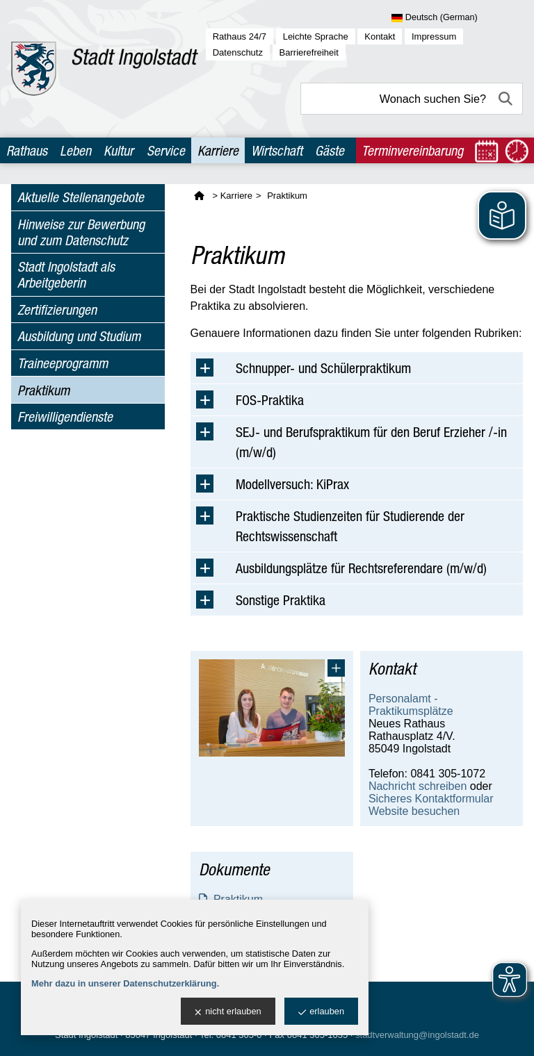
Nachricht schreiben (418, 786)
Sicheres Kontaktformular (431, 799)
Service (166, 150)
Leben (75, 150)
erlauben (321, 1012)
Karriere (217, 150)
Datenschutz (238, 52)
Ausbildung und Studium (78, 336)
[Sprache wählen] (457, 18)
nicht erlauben (228, 1012)
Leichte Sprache (315, 36)
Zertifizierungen (57, 309)
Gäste (329, 150)
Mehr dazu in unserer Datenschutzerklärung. (125, 983)
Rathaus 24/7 (239, 36)
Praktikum (43, 390)
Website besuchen (414, 811)
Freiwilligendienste (65, 416)
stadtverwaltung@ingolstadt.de (417, 1035)
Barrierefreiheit (309, 52)
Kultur (119, 150)
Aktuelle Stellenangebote (80, 197)
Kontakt (379, 36)
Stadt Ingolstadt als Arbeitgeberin (66, 274)
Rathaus (26, 150)
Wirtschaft (276, 150)
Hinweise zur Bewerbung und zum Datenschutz (81, 232)
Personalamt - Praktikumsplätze (411, 705)
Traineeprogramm (62, 363)
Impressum (434, 36)
